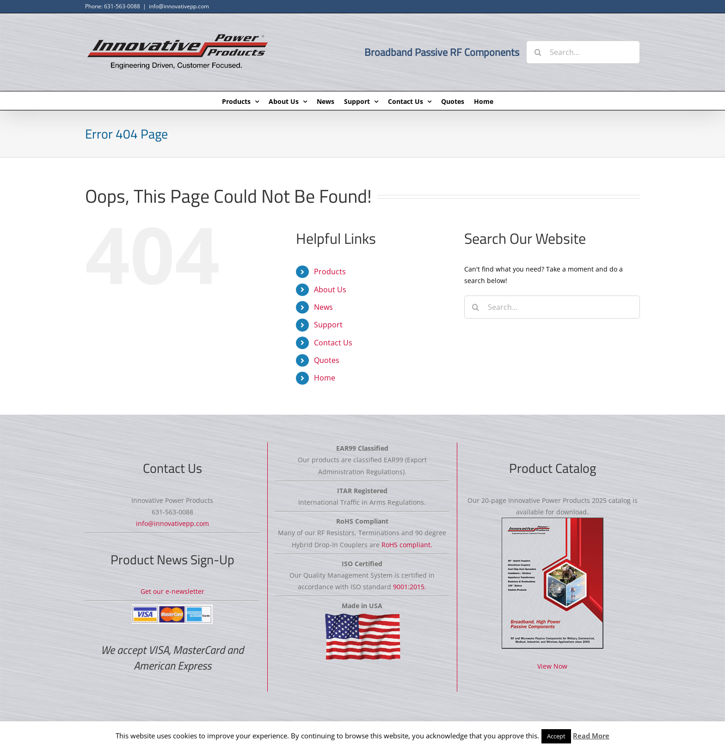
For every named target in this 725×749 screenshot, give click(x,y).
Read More (591, 735)
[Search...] (583, 52)
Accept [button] (556, 736)
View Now (552, 666)
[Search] (537, 52)
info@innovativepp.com (179, 6)
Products (330, 271)
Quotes (326, 360)
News (323, 307)
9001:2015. (409, 586)
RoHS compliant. (406, 544)
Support (328, 325)
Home (324, 378)
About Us (330, 289)
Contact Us (333, 343)
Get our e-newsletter (172, 591)
